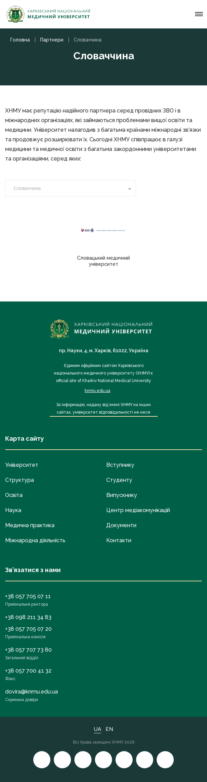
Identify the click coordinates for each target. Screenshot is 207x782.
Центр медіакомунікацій (138, 510)
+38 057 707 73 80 (28, 650)
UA (97, 729)
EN (109, 729)
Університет (21, 465)
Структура (19, 480)
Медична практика (29, 525)
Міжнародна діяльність (35, 540)
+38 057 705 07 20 (28, 629)
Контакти (118, 540)
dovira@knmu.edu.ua (31, 691)
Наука (13, 510)
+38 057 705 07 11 (28, 596)
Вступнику (120, 465)
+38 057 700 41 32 (28, 670)
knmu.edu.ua (97, 390)
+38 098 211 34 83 (28, 617)
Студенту (119, 480)
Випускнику (121, 495)
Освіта (14, 495)
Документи (121, 525)
